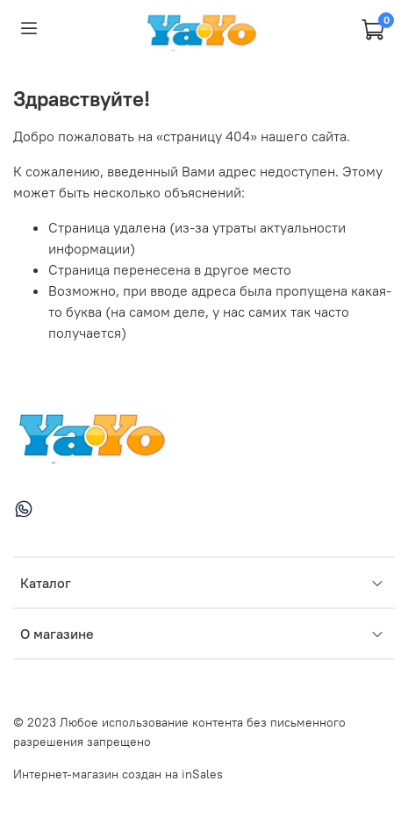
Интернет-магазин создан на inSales (118, 774)
